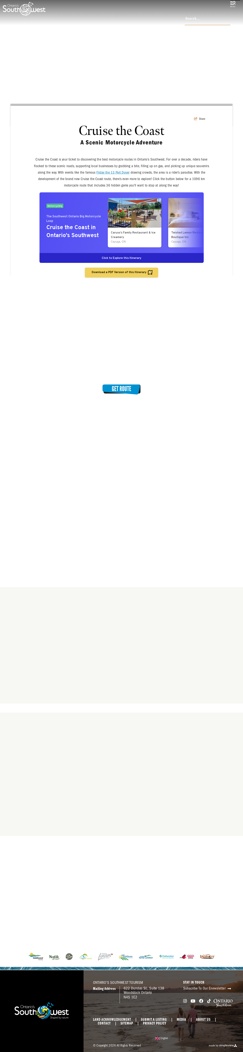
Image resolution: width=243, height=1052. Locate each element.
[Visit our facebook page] (201, 1001)
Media (181, 1020)
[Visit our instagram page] (185, 1001)
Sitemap (127, 1023)
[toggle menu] (232, 4)
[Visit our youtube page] (193, 1001)
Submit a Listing (154, 1020)
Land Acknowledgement (112, 1020)
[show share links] (199, 119)
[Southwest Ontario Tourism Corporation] (24, 9)
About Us (203, 1020)
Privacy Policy (154, 1023)
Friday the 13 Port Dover (113, 172)
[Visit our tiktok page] (209, 1001)
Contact (104, 1023)
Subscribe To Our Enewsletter (207, 988)
